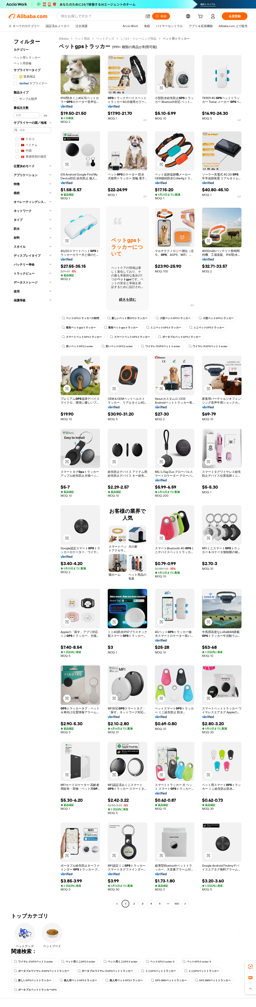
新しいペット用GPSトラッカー (127, 318)
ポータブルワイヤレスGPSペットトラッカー (41, 971)
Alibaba (63, 38)
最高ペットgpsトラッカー (79, 327)
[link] (250, 966)
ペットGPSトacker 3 (160, 961)
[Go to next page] (185, 904)
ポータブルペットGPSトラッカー (179, 337)
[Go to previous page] (117, 904)
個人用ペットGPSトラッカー (78, 980)
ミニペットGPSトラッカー (163, 327)
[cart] (201, 17)
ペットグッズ (105, 38)
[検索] (161, 16)
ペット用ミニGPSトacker (78, 961)
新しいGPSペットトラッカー (32, 980)
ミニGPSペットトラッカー (158, 971)
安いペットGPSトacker (77, 346)
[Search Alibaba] (101, 16)
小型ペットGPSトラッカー (173, 318)
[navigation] (32, 471)
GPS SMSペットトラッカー (169, 980)
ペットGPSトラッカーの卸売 (80, 318)
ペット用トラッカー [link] (176, 38)
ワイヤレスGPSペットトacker (160, 346)
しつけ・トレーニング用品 (138, 38)
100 (177, 903)
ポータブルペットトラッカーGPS (35, 989)
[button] (147, 16)
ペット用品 (82, 38)
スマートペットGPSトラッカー (82, 337)
